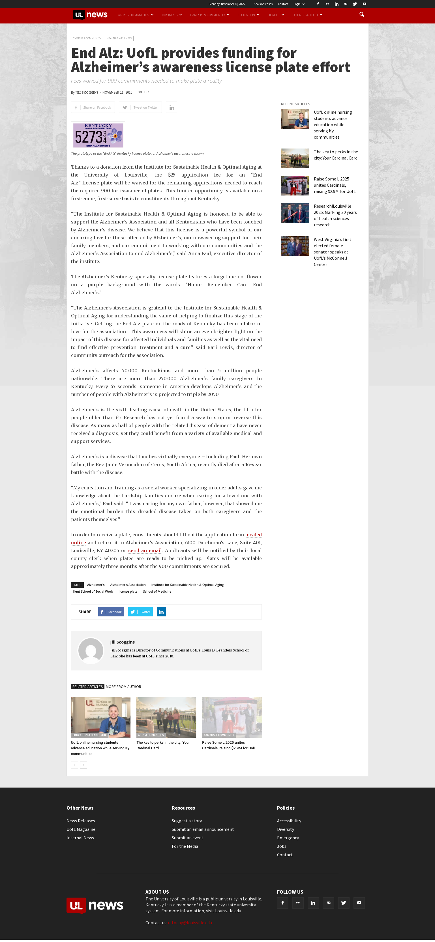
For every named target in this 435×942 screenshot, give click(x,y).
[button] (362, 14)
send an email (145, 550)
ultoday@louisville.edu (190, 922)
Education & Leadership (90, 735)
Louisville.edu (228, 910)
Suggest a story (187, 820)
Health (276, 14)
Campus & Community (210, 14)
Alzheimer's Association (128, 584)
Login (299, 4)
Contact (283, 4)
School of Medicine (157, 591)
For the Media (185, 846)
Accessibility (289, 820)
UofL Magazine (81, 829)
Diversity (285, 829)
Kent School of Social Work (93, 591)
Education (249, 14)
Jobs (281, 846)
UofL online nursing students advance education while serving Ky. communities (100, 748)
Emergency (288, 837)
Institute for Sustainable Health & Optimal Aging (187, 584)
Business (172, 14)
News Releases (263, 4)
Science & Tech (307, 14)
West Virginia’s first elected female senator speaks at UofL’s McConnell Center (333, 251)
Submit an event (187, 837)
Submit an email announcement (203, 829)
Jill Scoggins (87, 92)
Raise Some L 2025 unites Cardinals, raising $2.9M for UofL (335, 185)
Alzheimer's (96, 584)
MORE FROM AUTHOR (123, 686)
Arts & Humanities (135, 14)
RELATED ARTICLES (87, 686)
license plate (128, 591)
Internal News (80, 837)
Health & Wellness (119, 38)
